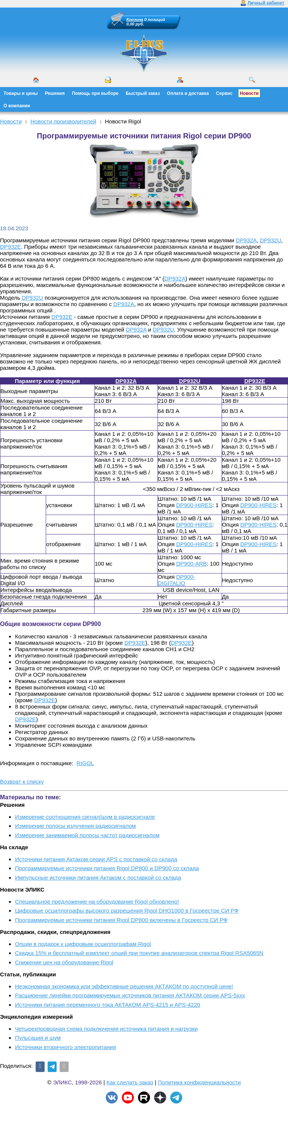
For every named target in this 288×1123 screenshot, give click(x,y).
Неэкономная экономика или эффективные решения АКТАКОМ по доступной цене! (124, 986)
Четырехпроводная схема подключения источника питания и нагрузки (106, 1028)
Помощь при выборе (95, 93)
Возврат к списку (22, 781)
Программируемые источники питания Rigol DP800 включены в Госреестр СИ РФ (121, 920)
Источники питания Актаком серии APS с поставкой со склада (96, 859)
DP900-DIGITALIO (176, 580)
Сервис (224, 93)
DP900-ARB (191, 563)
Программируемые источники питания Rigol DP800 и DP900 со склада (107, 868)
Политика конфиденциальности (199, 1082)
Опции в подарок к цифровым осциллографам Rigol (83, 944)
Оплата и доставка (188, 93)
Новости (249, 93)
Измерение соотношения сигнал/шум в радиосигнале (85, 817)
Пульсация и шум (38, 1037)
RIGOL (85, 763)
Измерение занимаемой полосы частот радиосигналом (87, 835)
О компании (17, 105)
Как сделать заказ (129, 1082)
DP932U (270, 240)
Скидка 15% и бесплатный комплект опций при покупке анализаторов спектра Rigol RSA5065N (139, 953)
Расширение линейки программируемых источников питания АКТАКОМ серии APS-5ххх (130, 995)
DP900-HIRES (194, 505)
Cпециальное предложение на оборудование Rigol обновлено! (97, 901)
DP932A (246, 240)
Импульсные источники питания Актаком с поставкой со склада (98, 877)
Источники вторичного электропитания (65, 1047)
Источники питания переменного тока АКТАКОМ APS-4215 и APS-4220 (107, 1004)
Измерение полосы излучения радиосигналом (75, 826)
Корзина (134, 19)
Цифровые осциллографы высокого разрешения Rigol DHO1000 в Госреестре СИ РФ (127, 910)
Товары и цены (21, 93)
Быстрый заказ (143, 93)
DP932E (10, 246)
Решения (55, 93)
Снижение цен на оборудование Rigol (64, 962)
